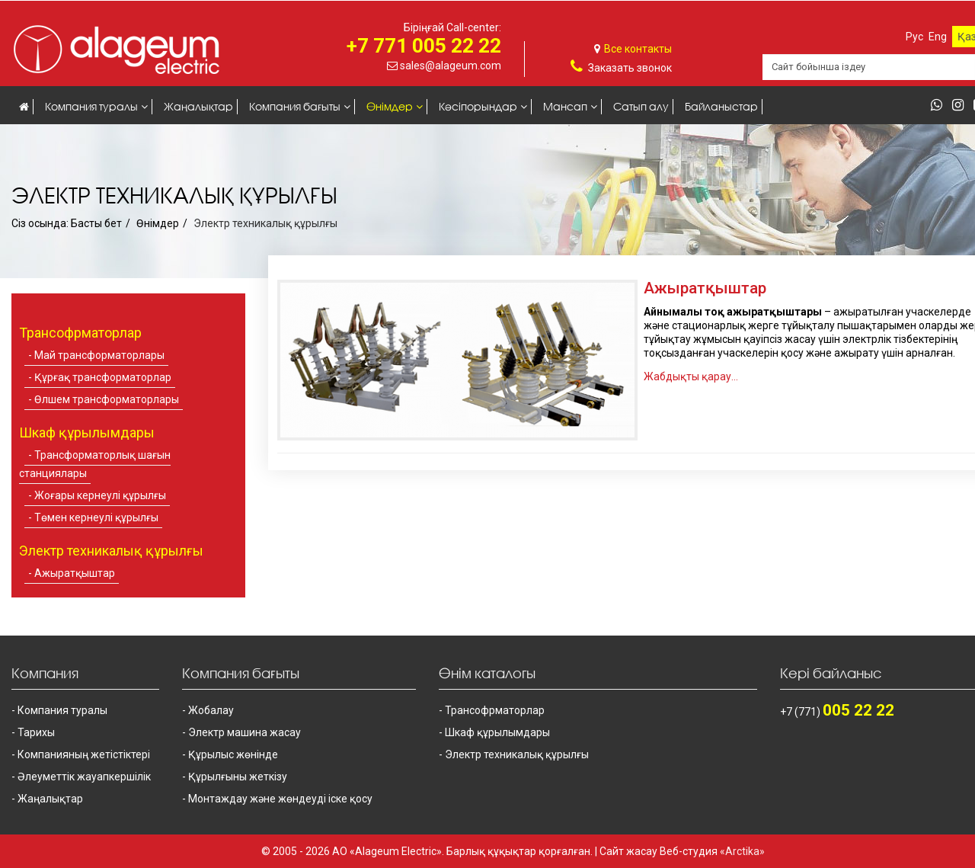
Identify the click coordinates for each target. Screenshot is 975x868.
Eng (938, 36)
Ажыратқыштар (74, 573)
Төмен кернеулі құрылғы (96, 517)
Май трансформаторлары (99, 355)
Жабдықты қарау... (691, 376)
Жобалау (211, 710)
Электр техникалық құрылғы (517, 754)
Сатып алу (641, 106)
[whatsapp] (940, 106)
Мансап (565, 106)
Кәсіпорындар (478, 106)
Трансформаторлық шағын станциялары (95, 464)
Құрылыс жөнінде (233, 754)
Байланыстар (721, 106)
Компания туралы (91, 106)
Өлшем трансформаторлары (106, 399)
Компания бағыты (294, 106)
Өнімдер (389, 106)
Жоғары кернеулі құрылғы (100, 495)
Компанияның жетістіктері (84, 754)
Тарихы (36, 732)
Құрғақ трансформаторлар (102, 377)
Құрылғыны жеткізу (237, 776)
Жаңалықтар (198, 106)
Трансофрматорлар (495, 710)
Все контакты (638, 49)
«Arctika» (742, 851)
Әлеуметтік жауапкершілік (84, 776)
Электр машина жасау (244, 732)
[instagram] (961, 106)
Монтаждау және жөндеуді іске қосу (280, 799)
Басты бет (96, 223)
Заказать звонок (630, 68)
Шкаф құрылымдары (497, 732)
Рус (914, 36)
